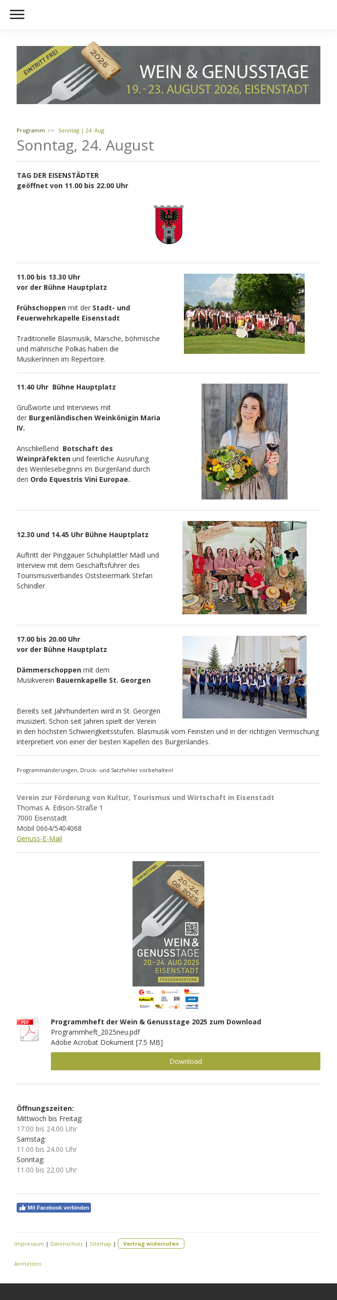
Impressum (29, 1243)
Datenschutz (66, 1243)
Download (185, 1061)
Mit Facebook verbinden (54, 1208)
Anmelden (28, 1263)
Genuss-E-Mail (39, 838)
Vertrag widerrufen (151, 1243)
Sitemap (101, 1243)
